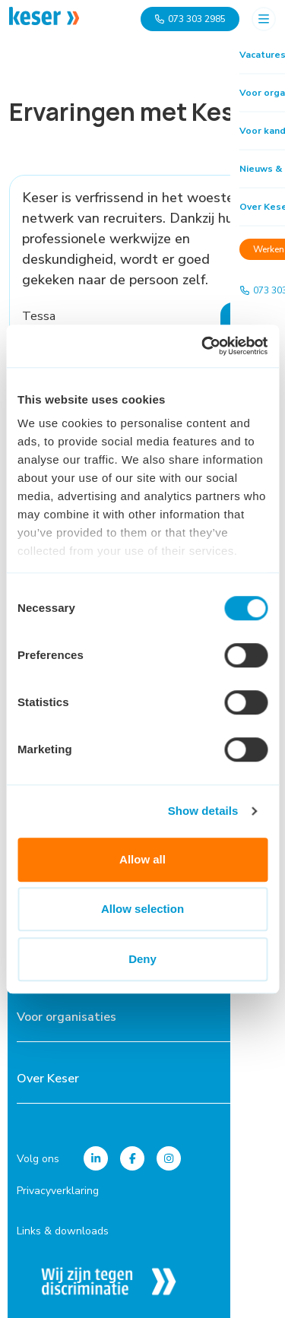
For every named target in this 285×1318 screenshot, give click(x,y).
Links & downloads (63, 1231)
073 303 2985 (190, 19)
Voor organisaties (66, 1017)
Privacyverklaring (58, 1190)
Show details (203, 810)
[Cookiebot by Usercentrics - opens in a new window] (203, 346)
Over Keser (48, 1078)
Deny (142, 958)
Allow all (142, 859)
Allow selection (142, 908)
